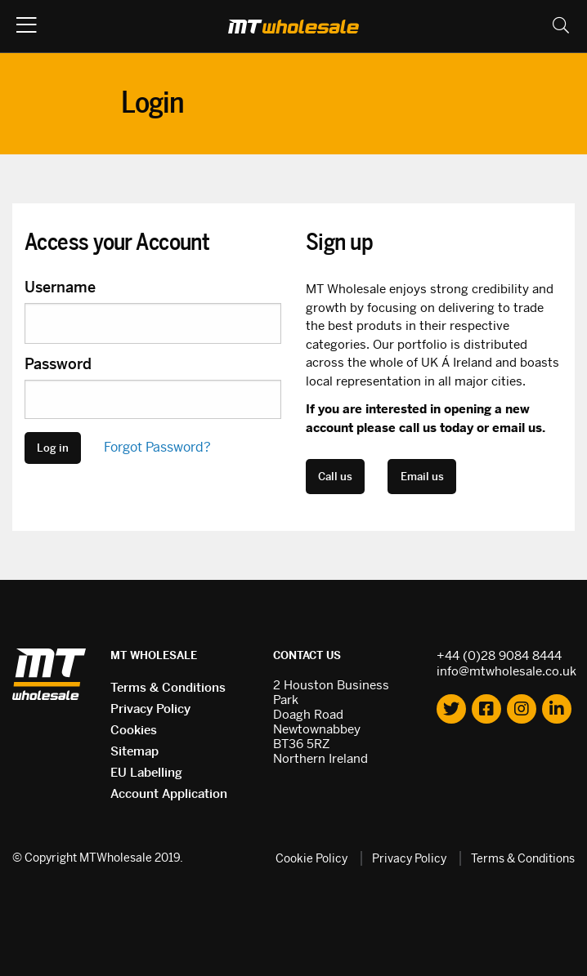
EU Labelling (146, 772)
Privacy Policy (150, 708)
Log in (53, 448)
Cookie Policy (311, 858)
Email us (422, 477)
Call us (335, 477)
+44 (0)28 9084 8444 (499, 655)
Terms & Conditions (168, 687)
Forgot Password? (157, 447)
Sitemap (134, 751)
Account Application (168, 793)
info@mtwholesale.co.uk (506, 671)
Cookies (133, 730)
